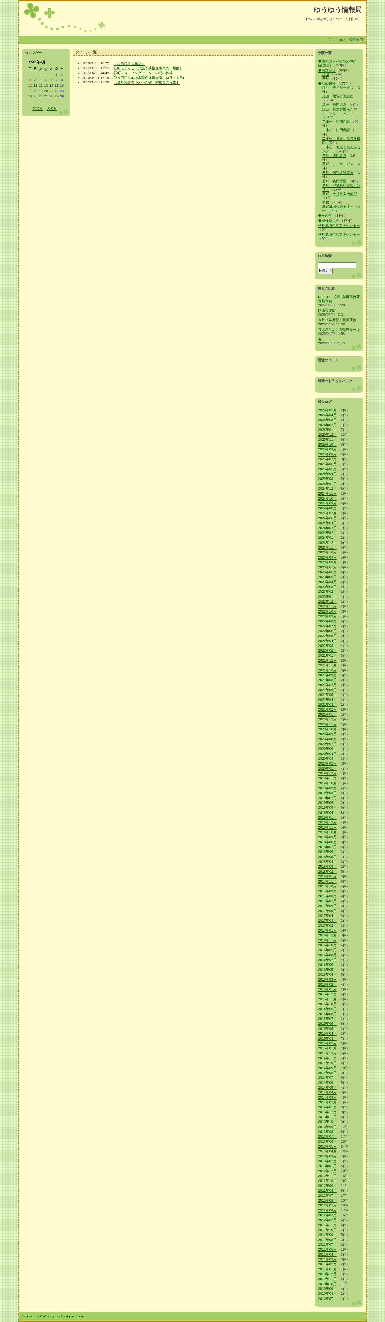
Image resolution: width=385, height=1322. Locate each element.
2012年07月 (327, 1196)
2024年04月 (327, 523)
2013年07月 (327, 1136)
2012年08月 (327, 1190)
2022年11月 (327, 606)
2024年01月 (327, 537)
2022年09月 (327, 616)
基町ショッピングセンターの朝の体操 (143, 73)
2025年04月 (327, 474)
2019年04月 (327, 813)
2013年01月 (327, 1166)
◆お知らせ (327, 70)
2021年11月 (327, 665)
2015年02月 (327, 1043)
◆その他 (325, 216)
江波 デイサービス (337, 88)
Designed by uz (72, 1316)
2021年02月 (327, 709)
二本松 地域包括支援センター (341, 149)
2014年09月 (327, 1068)
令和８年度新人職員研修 (337, 320)
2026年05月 (327, 410)
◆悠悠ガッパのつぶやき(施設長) (337, 63)
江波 (325, 74)
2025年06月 (327, 464)
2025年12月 (327, 434)
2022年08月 (327, 621)
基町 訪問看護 (334, 181)
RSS (341, 40)
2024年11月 (327, 493)
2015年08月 (327, 1014)
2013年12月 (327, 1112)
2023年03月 (327, 587)
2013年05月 (327, 1146)
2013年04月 (327, 1151)
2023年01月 (327, 597)
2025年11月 (327, 440)
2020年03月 (327, 759)
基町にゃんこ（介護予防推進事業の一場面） (148, 68)
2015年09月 (327, 1009)
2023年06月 (327, 572)
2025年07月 (327, 459)
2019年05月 (327, 808)
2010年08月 (327, 1293)
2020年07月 (327, 744)
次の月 (52, 108)
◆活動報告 (327, 84)
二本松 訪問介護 (336, 122)
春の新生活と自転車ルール (339, 330)
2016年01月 (327, 989)
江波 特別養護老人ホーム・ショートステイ (341, 111)
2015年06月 (327, 1023)
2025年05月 (327, 469)
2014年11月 (327, 1058)
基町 (325, 79)
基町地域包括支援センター (341, 209)
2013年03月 (327, 1156)
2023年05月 (327, 577)
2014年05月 (327, 1087)
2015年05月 (327, 1029)
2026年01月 (327, 430)
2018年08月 (327, 842)
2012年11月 (327, 1176)
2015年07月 (327, 1019)
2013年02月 (327, 1161)
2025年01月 (327, 484)
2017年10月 (327, 886)
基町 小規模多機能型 (339, 194)
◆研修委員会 (328, 221)
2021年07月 (327, 685)
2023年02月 (327, 592)
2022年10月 (327, 611)
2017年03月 (327, 920)
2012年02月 (327, 1220)
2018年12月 (327, 822)
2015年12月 (327, 994)
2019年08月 (327, 793)
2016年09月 (327, 950)
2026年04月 (327, 415)
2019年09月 (327, 788)
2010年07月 (327, 1299)
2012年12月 (327, 1171)
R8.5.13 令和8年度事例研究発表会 (339, 299)
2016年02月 (327, 984)
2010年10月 (327, 1284)
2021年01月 (327, 714)
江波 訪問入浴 (334, 104)
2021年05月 (327, 695)
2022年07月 (327, 626)
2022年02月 (327, 650)
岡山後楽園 (327, 311)
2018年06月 (327, 852)
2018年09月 (327, 837)
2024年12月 (327, 489)
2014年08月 (327, 1073)
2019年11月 (327, 778)
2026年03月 (327, 420)
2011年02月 (327, 1264)
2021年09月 (327, 675)
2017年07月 (327, 901)
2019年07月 (327, 798)
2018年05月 (327, 857)
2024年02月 (327, 533)
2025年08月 (327, 454)
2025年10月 (327, 444)
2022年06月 (327, 631)
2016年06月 (327, 965)
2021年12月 (327, 660)
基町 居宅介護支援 (337, 172)
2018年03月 (327, 866)
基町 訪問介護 (334, 155)
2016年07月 (327, 960)
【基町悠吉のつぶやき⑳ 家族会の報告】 (147, 82)
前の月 (37, 108)
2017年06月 (327, 906)
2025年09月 (327, 449)
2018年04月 (327, 862)
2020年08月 (327, 739)
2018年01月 (327, 876)
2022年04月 (327, 641)
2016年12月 (327, 935)
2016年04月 (327, 974)
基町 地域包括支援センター (341, 187)
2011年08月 (327, 1240)
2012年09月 (327, 1186)
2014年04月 (327, 1092)
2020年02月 (327, 763)
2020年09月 (327, 734)
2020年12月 (327, 719)
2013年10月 (327, 1122)
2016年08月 (327, 955)
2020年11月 (327, 724)
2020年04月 (327, 754)
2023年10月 (327, 552)
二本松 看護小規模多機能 (341, 140)
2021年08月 (327, 680)
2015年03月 (327, 1038)
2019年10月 (327, 783)
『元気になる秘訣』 (129, 63)
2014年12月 (327, 1053)
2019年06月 (327, 803)
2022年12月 (327, 601)
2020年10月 (327, 729)
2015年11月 (327, 999)
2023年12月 (327, 543)
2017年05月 (327, 911)
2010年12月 (327, 1274)
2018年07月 (327, 847)
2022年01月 (327, 656)
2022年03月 (327, 646)
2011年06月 (327, 1249)
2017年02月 (327, 926)
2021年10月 (327, 670)
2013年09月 (327, 1127)
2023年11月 (327, 547)
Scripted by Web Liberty (40, 1316)
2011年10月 (327, 1230)
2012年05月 (327, 1205)
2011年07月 (327, 1245)
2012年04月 (327, 1210)
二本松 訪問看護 (336, 130)
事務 (325, 202)
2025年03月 (327, 479)
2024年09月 (327, 503)
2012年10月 (327, 1181)
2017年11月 (327, 881)
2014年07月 (327, 1078)
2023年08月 (327, 562)
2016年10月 (327, 945)
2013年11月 (327, 1117)
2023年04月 (327, 582)
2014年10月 (327, 1063)
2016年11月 (327, 940)
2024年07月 (327, 513)
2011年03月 (327, 1259)
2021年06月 (327, 690)
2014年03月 (327, 1097)
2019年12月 (327, 773)
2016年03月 (327, 979)
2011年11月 (327, 1225)
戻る (331, 40)
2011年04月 (327, 1254)
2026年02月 (327, 425)
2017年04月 (327, 916)
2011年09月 (327, 1235)
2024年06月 (327, 518)
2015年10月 (327, 1004)
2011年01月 (327, 1269)
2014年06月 (327, 1083)
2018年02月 (327, 871)
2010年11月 (327, 1279)
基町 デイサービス (337, 164)
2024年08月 (327, 508)
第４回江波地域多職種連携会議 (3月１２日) (149, 78)
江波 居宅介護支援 (337, 96)
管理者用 (356, 40)
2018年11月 (327, 827)
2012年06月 (327, 1200)
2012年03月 (327, 1215)
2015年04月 (327, 1033)
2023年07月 (327, 567)
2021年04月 (327, 700)
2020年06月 (327, 749)
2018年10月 (327, 832)
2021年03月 (327, 704)
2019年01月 (327, 817)
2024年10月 (327, 498)
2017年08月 (327, 896)
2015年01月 (327, 1048)
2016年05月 (327, 970)
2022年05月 (327, 636)
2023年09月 (327, 557)
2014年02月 (327, 1102)
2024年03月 (327, 528)
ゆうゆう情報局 (338, 9)
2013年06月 (327, 1141)
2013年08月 (327, 1132)
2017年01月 (327, 930)
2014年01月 (327, 1107)
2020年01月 (327, 768)
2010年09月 (327, 1289)
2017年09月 (327, 891)
